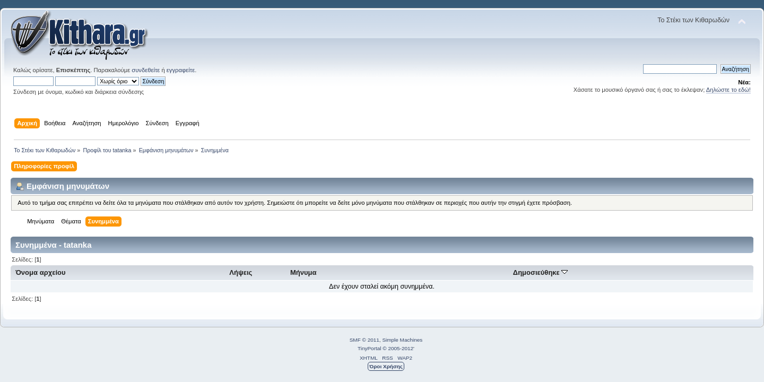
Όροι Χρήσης (386, 366)
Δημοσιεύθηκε (540, 272)
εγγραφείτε (181, 70)
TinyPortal (369, 348)
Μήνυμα (303, 272)
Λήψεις (240, 272)
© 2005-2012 (398, 348)
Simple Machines (402, 340)
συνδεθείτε (146, 70)
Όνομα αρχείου (40, 272)
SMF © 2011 (364, 340)
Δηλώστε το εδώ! (728, 89)
